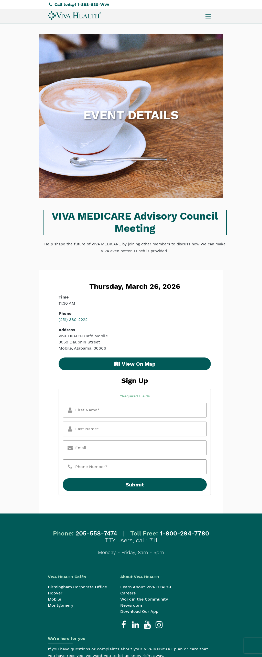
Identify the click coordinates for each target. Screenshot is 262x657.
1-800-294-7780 (184, 533)
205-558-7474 (96, 533)
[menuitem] (74, 15)
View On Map (135, 364)
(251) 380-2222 (73, 319)
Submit (135, 485)
